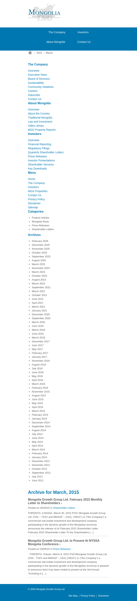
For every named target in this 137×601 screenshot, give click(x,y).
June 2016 (38, 372)
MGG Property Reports (42, 129)
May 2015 (37, 403)
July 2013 (37, 476)
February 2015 (40, 414)
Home (31, 179)
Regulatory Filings (39, 148)
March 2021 (38, 306)
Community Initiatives (41, 86)
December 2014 (41, 422)
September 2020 (41, 318)
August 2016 (39, 364)
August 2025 (39, 260)
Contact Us (84, 41)
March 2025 (38, 264)
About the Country (39, 113)
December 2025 (41, 244)
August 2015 (39, 395)
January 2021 (39, 310)
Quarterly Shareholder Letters (45, 152)
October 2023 (39, 275)
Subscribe (34, 95)
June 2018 (38, 333)
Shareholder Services (41, 164)
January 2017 (39, 356)
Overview (33, 70)
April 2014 (37, 445)
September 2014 (41, 426)
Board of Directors (39, 78)
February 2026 (40, 241)
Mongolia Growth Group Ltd (50, 589)
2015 (39, 52)
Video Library (36, 125)
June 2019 (38, 326)
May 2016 (37, 376)
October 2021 (39, 295)
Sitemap (33, 207)
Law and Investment (40, 121)
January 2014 (39, 457)
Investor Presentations (41, 160)
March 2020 (38, 322)
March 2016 (38, 383)
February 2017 (40, 353)
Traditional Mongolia (40, 117)
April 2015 (37, 407)
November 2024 (41, 268)
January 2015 (39, 418)
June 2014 (38, 438)
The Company (56, 32)
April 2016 (37, 380)
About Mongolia (55, 41)
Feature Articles (40, 217)
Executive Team (37, 74)
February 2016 (40, 387)
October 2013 (39, 468)
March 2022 (38, 291)
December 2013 (41, 461)
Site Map (72, 595)
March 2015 (38, 410)
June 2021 (38, 299)
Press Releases (37, 156)
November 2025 (41, 248)
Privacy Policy (36, 199)
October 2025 (39, 252)
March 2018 (38, 337)
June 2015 (38, 399)
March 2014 (38, 449)
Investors (83, 32)
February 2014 (40, 453)
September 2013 (41, 472)
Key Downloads (37, 168)
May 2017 (37, 349)
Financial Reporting (39, 144)
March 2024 (38, 271)
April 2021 (37, 302)
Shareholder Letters (43, 229)
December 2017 (41, 341)
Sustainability (36, 82)
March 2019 (38, 329)
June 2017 (38, 345)
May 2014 (37, 441)
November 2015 (41, 391)
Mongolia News (40, 221)
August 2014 (39, 430)
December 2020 (41, 314)
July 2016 (37, 368)
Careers (33, 90)
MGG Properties (37, 191)
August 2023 (39, 279)
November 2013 (41, 465)
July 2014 (37, 434)
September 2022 (41, 287)
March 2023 (38, 283)
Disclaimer (34, 203)
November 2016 (41, 360)
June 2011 (38, 480)
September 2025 (41, 256)
